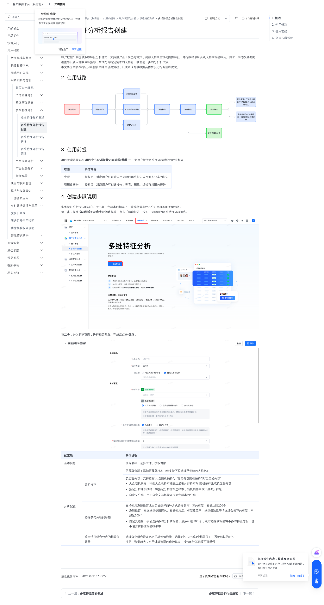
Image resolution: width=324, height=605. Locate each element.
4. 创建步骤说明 (282, 38)
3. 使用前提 (279, 31)
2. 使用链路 (279, 24)
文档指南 (60, 4)
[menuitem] (26, 87)
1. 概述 (276, 18)
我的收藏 (253, 18)
